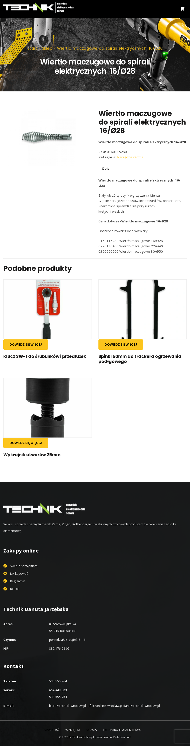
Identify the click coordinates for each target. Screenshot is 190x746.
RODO (14, 589)
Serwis (91, 730)
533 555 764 (58, 681)
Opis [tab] (105, 168)
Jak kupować (19, 573)
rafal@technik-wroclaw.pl (104, 706)
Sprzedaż (52, 730)
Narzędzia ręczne (130, 157)
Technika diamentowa (122, 730)
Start (32, 45)
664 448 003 (58, 690)
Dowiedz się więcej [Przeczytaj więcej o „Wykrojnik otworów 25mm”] (26, 443)
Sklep (47, 45)
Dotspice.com (122, 737)
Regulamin (17, 581)
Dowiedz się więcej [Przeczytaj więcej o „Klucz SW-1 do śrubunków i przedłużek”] (26, 344)
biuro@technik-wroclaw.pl (67, 706)
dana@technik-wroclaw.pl (141, 706)
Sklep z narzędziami (24, 566)
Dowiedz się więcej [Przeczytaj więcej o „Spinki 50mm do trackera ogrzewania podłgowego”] (121, 344)
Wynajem (72, 730)
